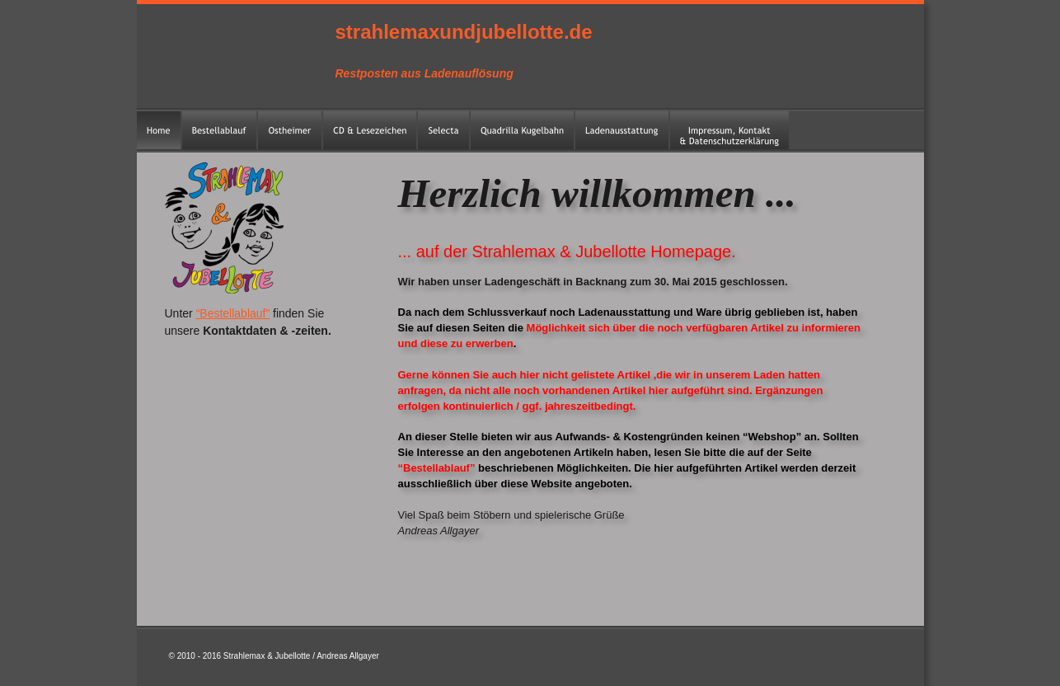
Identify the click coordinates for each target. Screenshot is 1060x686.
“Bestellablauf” (233, 313)
